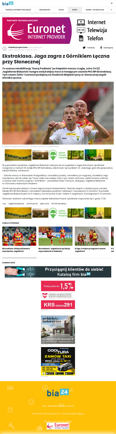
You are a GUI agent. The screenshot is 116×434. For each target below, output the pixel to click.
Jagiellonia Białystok (16, 204)
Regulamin (52, 406)
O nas (44, 406)
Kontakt (70, 406)
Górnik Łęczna (32, 204)
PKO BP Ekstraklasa (59, 204)
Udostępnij (106, 47)
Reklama (61, 406)
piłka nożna (44, 204)
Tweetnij (89, 47)
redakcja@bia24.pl (35, 47)
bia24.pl (81, 414)
